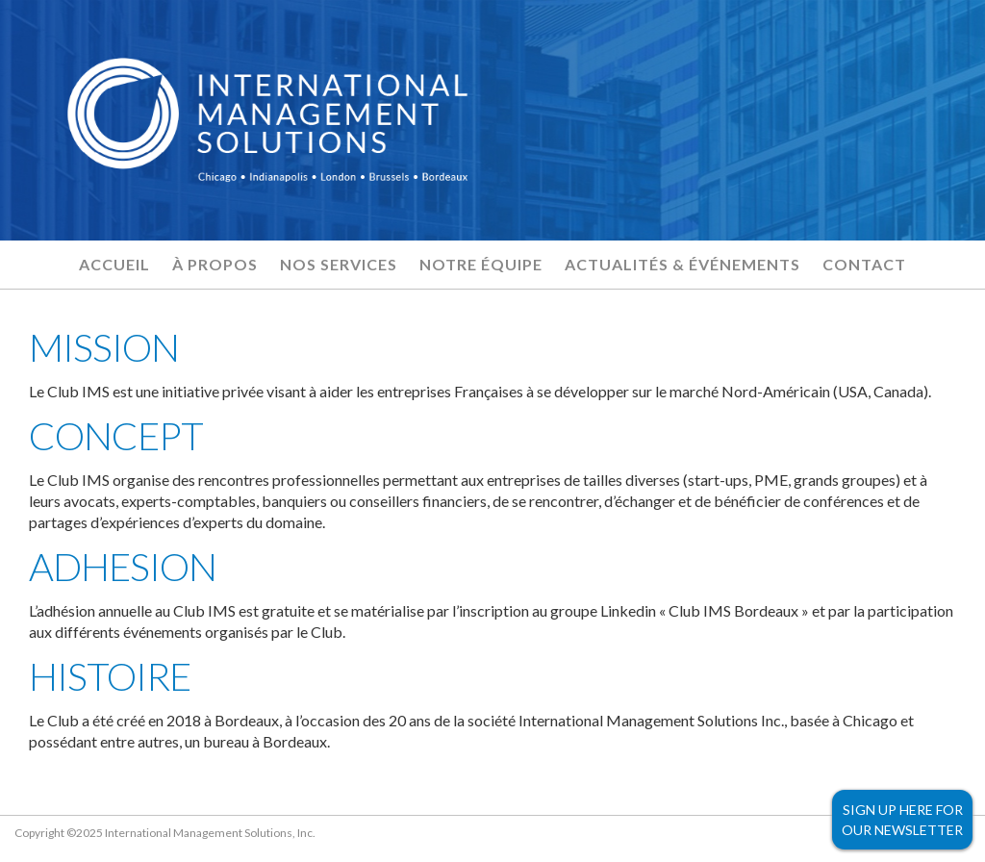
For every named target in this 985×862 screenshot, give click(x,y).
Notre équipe (481, 264)
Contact (864, 264)
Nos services (338, 264)
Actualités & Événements (682, 264)
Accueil (114, 264)
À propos (215, 264)
